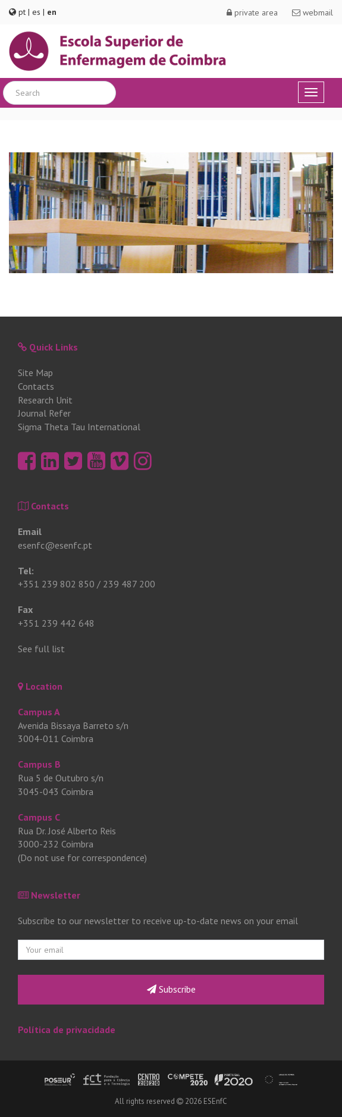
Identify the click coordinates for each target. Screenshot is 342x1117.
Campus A (39, 712)
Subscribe (171, 989)
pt (22, 12)
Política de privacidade (66, 1029)
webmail (312, 12)
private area (252, 12)
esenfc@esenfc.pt (55, 545)
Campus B (39, 764)
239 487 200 (129, 584)
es (36, 12)
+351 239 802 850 (56, 584)
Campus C (39, 817)
